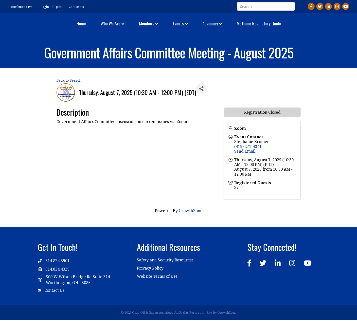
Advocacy (240, 27)
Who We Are (80, 27)
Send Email (244, 159)
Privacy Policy (150, 276)
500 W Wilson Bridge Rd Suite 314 (78, 285)
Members (116, 27)
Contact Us (76, 6)
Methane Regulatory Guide (288, 27)
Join (59, 6)
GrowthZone (190, 218)
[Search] (266, 6)
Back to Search (69, 88)
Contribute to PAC (20, 6)
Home (51, 27)
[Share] (201, 96)
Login (44, 6)
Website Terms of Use (157, 284)
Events (207, 27)
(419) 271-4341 (248, 154)
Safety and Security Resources (165, 268)
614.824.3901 (57, 268)
